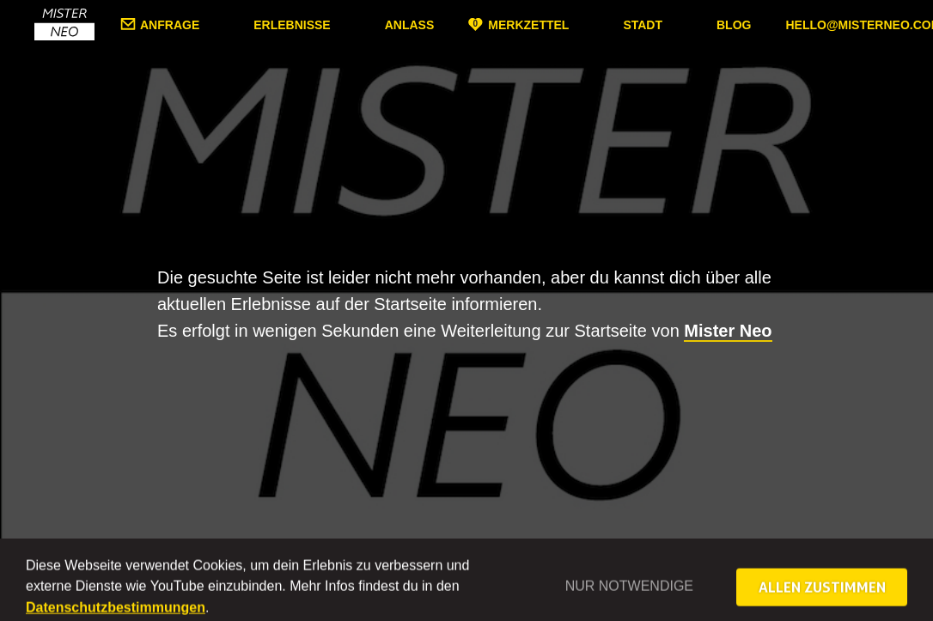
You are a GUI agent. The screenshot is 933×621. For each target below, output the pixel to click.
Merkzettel (528, 24)
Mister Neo (727, 330)
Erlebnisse (291, 25)
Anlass (410, 25)
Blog (734, 25)
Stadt (642, 24)
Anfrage (169, 24)
